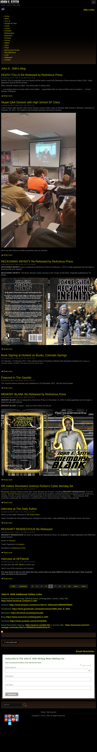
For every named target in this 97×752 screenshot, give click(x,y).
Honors (7, 40)
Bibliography (9, 33)
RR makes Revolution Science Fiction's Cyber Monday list (37, 486)
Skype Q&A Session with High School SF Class (30, 102)
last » (84, 586)
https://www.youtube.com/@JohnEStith (28, 621)
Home (3, 5)
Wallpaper (8, 57)
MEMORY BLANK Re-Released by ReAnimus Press (33, 394)
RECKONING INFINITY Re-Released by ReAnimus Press (37, 261)
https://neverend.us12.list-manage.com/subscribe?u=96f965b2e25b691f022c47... (45, 626)
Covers (7, 28)
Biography (8, 35)
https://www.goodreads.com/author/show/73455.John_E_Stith (41, 609)
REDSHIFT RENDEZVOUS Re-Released (26, 529)
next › (76, 586)
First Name (9, 676)
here (71, 383)
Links (6, 55)
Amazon (12, 541)
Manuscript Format (11, 50)
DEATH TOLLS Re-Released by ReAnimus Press (31, 74)
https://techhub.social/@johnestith (27, 613)
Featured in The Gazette (16, 377)
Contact (7, 60)
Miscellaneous (10, 52)
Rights (7, 43)
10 (69, 586)
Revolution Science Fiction (11, 492)
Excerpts (7, 31)
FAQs (6, 48)
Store (6, 45)
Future (7, 26)
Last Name (9, 685)
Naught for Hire (10, 23)
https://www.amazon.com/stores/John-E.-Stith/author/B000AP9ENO (40, 605)
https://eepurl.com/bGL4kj (37, 625)
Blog (6, 21)
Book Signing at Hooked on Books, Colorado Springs (34, 355)
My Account (51, 712)
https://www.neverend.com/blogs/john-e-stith (27, 617)
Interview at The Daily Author (19, 508)
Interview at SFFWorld (15, 558)
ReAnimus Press (19, 548)
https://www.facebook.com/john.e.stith (19, 601)
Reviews (7, 38)
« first (13, 586)
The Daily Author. (33, 515)
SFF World (19, 565)
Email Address (47, 667)
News (6, 19)
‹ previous (23, 586)
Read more (7, 96)
